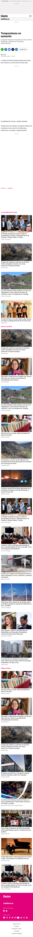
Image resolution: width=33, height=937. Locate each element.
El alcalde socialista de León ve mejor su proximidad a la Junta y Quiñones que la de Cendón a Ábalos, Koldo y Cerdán (15, 235)
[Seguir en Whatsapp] (24, 918)
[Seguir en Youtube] (18, 917)
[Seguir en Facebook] (9, 917)
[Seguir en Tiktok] (21, 917)
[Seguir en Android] (4, 911)
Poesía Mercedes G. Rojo (25, 1)
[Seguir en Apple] (6, 911)
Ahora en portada (6, 326)
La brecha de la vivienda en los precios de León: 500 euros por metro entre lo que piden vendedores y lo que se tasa (16, 660)
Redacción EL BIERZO (6, 636)
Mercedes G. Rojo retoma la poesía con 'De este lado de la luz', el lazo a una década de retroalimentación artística (16, 378)
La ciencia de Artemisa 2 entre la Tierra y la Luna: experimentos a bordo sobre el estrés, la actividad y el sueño (16, 801)
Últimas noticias (6, 668)
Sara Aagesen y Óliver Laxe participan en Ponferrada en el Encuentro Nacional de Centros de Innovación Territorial (14, 632)
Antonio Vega (4, 267)
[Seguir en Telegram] (12, 918)
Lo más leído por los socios (9, 212)
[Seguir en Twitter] (7, 918)
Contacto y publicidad (16, 933)
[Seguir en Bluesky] (4, 918)
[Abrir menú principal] (30, 16)
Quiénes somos (16, 924)
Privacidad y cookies (16, 928)
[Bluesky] (9, 49)
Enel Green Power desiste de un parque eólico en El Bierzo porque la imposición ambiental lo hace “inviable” (16, 603)
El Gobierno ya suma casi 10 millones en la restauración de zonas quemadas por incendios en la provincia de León (16, 461)
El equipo (16, 926)
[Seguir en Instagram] (15, 918)
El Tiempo (3, 188)
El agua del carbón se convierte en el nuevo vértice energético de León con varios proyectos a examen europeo (15, 263)
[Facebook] (5, 49)
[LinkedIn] (16, 49)
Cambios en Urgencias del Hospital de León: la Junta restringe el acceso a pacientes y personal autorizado (16, 575)
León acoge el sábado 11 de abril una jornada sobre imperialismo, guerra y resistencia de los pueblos (16, 830)
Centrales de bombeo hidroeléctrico (15, 1)
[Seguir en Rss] (27, 918)
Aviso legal (16, 931)
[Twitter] (12, 49)
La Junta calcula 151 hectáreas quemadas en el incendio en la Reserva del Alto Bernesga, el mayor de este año (16, 490)
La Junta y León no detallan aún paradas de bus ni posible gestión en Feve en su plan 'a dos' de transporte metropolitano (16, 547)
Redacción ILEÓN (5, 437)
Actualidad (9, 188)
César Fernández (5, 382)
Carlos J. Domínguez (6, 239)
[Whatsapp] (2, 49)
